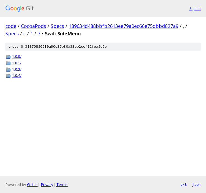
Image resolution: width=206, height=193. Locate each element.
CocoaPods (33, 26)
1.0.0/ (16, 56)
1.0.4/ (16, 75)
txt (183, 184)
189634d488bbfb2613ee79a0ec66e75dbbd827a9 (123, 26)
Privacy (47, 184)
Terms (62, 184)
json (196, 184)
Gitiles (32, 184)
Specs (57, 26)
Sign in (195, 8)
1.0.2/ (16, 69)
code (10, 26)
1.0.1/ (16, 62)
